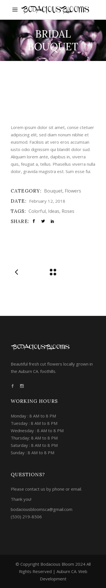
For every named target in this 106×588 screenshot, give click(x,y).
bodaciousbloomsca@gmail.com (41, 509)
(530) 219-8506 (26, 516)
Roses (68, 211)
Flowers (73, 191)
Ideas (53, 211)
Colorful (37, 211)
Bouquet (53, 191)
